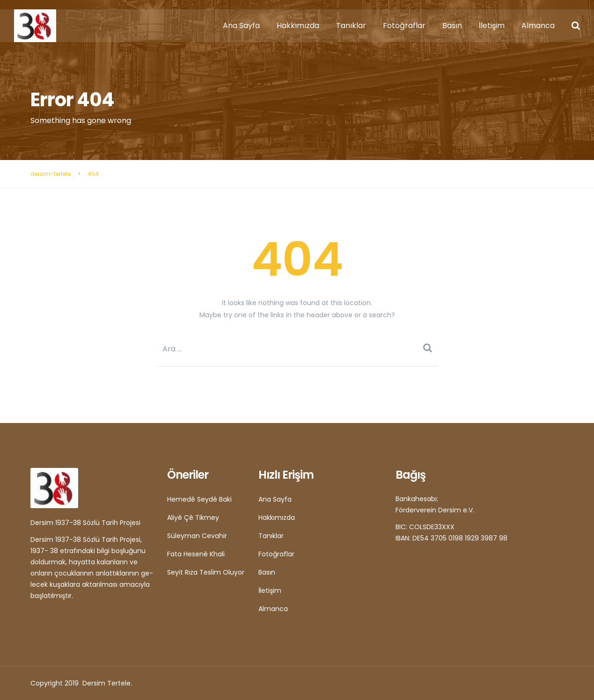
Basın (452, 25)
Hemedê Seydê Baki (199, 499)
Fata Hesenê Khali (196, 554)
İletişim (492, 25)
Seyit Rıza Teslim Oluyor (205, 572)
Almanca (538, 25)
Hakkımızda (298, 25)
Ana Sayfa (241, 25)
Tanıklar (351, 25)
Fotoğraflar (404, 25)
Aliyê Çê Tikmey (193, 517)
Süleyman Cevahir (197, 535)
